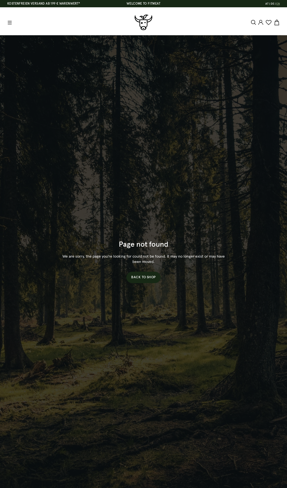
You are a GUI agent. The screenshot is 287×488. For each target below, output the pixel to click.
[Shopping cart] (276, 22)
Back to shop (143, 277)
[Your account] (260, 22)
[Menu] (9, 22)
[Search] (254, 22)
